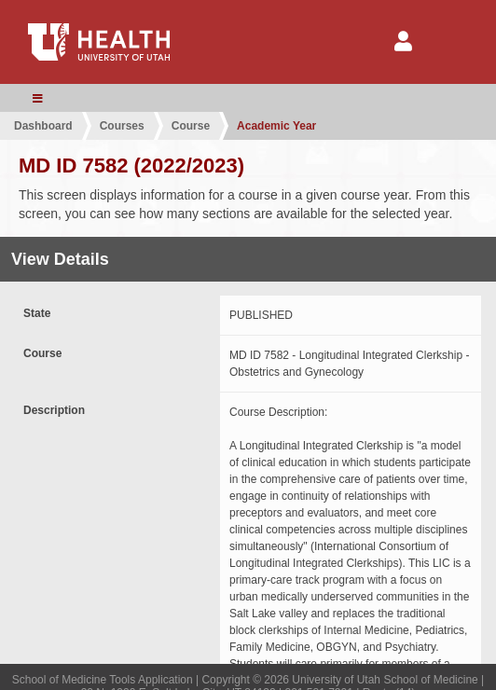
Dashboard (43, 125)
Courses (122, 125)
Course (191, 125)
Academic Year (276, 125)
